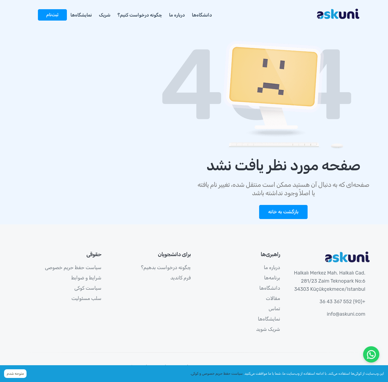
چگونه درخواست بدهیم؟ (166, 267)
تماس (274, 309)
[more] (32, 12)
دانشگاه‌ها (202, 15)
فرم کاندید (180, 278)
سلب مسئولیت (86, 298)
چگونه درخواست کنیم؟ (140, 15)
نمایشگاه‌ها (81, 15)
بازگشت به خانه (283, 211)
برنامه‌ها (272, 278)
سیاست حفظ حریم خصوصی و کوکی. (216, 373)
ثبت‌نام (52, 14)
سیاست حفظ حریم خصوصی (73, 267)
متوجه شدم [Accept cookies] (15, 373)
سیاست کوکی (88, 288)
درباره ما (177, 15)
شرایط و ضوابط (86, 278)
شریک (104, 15)
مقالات (273, 298)
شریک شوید (268, 329)
